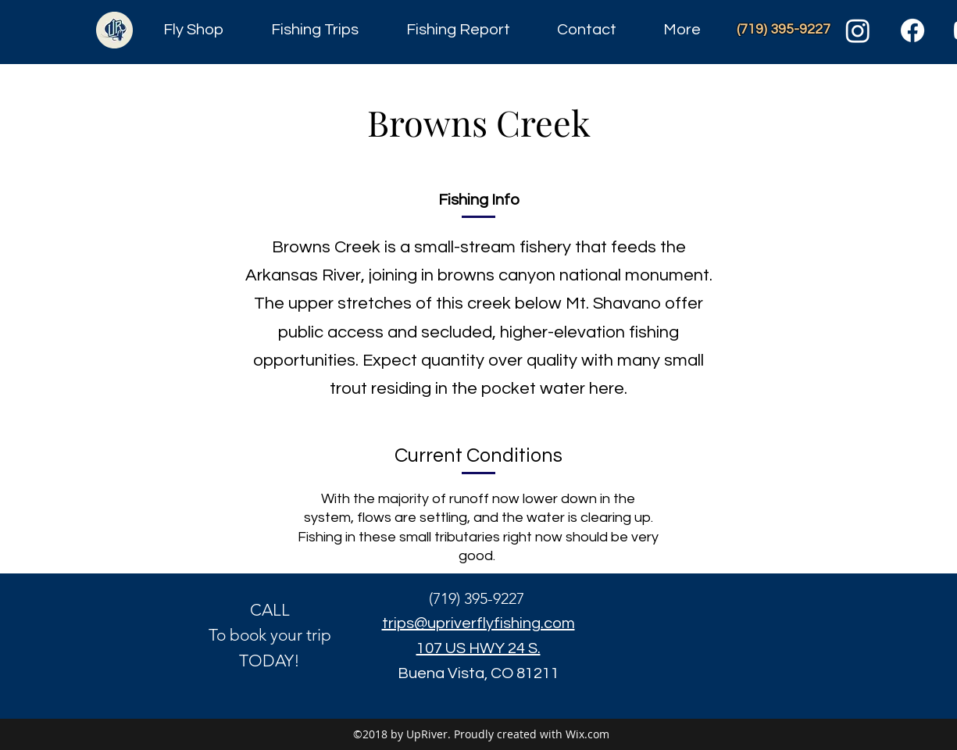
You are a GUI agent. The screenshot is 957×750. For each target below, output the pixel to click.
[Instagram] (857, 30)
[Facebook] (912, 30)
